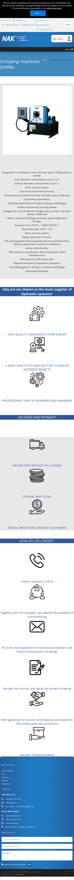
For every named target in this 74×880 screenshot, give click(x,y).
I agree (36, 13)
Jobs (3, 774)
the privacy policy (18, 864)
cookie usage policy (54, 8)
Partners (5, 780)
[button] (67, 49)
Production (6, 784)
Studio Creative (19, 874)
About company (8, 771)
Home (44, 60)
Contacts (5, 777)
